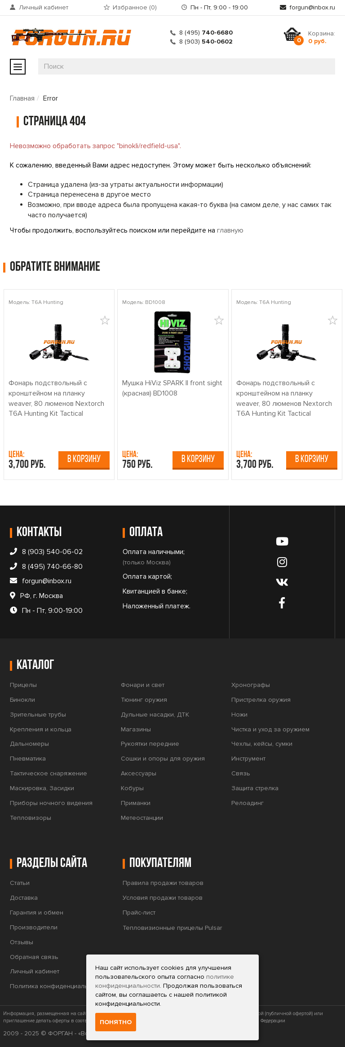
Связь (240, 773)
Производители (34, 927)
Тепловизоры (30, 818)
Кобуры (132, 788)
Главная (22, 98)
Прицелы (23, 685)
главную (230, 230)
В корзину (84, 459)
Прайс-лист (139, 912)
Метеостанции (142, 818)
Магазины (136, 729)
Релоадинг (247, 803)
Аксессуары (138, 773)
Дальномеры (29, 744)
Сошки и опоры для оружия (163, 758)
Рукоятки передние (150, 744)
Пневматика (28, 758)
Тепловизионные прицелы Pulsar (172, 928)
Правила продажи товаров (163, 883)
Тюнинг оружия (144, 700)
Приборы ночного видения (51, 803)
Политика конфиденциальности (57, 986)
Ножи (239, 714)
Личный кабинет (43, 7)
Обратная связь (34, 957)
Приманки (135, 803)
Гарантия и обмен (36, 912)
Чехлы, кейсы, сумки (261, 744)
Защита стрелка (255, 788)
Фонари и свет (142, 685)
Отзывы (21, 942)
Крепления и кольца (40, 729)
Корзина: (321, 37)
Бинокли (22, 700)
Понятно (116, 1022)
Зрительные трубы (38, 714)
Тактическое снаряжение (48, 773)
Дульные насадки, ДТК (155, 714)
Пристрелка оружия (261, 700)
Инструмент (248, 758)
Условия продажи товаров (163, 898)
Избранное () (135, 7)
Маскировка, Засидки (42, 788)
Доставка (24, 898)
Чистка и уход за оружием (270, 729)
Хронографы (250, 685)
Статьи (20, 883)
